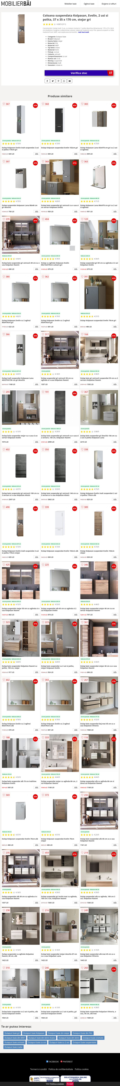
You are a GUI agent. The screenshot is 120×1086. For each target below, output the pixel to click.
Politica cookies (82, 1069)
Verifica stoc (92, 73)
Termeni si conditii (38, 1069)
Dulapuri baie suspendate (84, 1042)
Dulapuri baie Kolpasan (33, 1033)
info (36, 154)
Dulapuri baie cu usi (37, 1042)
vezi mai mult (83, 32)
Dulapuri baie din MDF (15, 1037)
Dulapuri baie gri (12, 1033)
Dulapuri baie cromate (93, 1037)
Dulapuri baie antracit (14, 1042)
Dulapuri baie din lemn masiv (42, 1037)
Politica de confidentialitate (61, 1069)
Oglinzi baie (89, 3)
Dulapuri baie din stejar (58, 1033)
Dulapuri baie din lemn (69, 1037)
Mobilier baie (70, 3)
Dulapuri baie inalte (13, 1047)
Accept (70, 1083)
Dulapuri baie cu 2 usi (59, 1042)
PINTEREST (66, 1061)
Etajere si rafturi (109, 3)
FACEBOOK (52, 1061)
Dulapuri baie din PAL (82, 1033)
